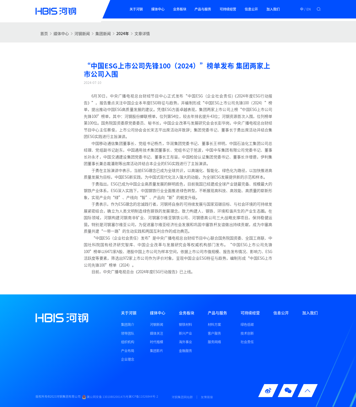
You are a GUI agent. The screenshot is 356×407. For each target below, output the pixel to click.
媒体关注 (156, 333)
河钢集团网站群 (182, 397)
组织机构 (127, 341)
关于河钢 (136, 9)
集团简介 (127, 324)
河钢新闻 (82, 33)
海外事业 (185, 341)
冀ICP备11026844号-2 (143, 396)
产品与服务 (203, 9)
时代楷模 (156, 341)
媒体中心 (157, 9)
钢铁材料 (185, 324)
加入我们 (273, 9)
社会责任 (247, 341)
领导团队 (127, 333)
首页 (44, 33)
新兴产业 (185, 333)
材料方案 (214, 324)
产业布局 (127, 350)
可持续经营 (228, 9)
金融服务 (185, 350)
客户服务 (214, 333)
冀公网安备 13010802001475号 (105, 397)
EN (308, 9)
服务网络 (214, 341)
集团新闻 (103, 33)
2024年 (122, 33)
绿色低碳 (247, 324)
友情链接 (207, 397)
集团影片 (156, 350)
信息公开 (251, 9)
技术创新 (247, 333)
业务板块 (179, 9)
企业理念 (127, 359)
